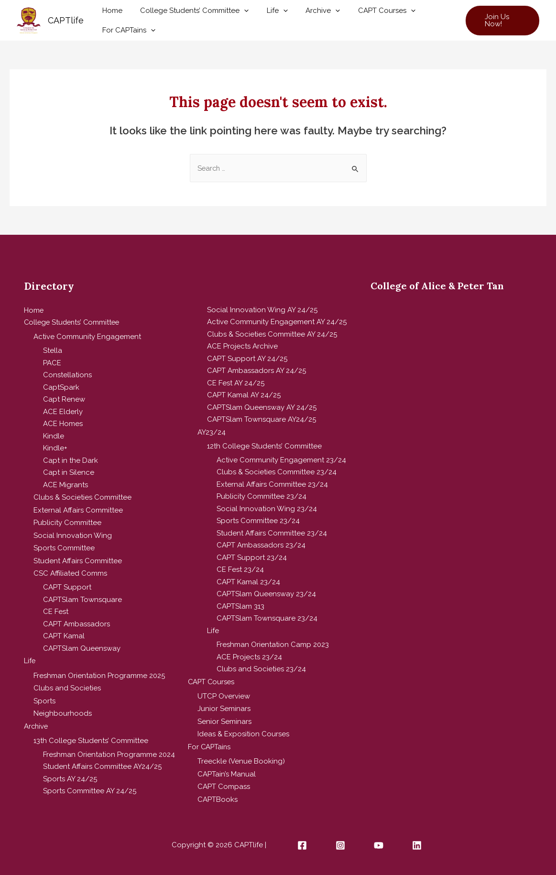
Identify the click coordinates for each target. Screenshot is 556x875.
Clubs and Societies (67, 682)
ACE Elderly (63, 410)
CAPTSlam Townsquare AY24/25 (261, 419)
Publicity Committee (67, 520)
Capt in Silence (68, 472)
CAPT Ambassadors (76, 620)
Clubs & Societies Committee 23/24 (277, 472)
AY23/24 (211, 431)
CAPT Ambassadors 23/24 (261, 545)
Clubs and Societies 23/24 (261, 669)
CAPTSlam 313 (240, 606)
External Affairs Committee (78, 508)
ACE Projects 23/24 (249, 656)
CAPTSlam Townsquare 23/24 (267, 618)
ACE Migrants (65, 484)
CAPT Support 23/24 (252, 557)
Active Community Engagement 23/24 (281, 459)
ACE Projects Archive (242, 346)
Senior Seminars (224, 719)
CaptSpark (61, 386)
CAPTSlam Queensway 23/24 (266, 594)
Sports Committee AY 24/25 (89, 783)
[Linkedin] (417, 841)
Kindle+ (55, 447)
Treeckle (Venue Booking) (241, 758)
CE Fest (55, 607)
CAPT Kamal (64, 632)
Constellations (67, 374)
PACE (52, 362)
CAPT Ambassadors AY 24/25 (256, 370)
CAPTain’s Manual (226, 770)
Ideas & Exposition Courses (243, 731)
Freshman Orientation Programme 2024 (109, 747)
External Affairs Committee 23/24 (272, 484)
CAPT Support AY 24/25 (247, 358)
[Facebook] (302, 841)
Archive (310, 14)
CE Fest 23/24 (240, 569)
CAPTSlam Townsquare (82, 595)
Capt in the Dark (70, 459)
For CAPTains (126, 26)
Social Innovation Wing (72, 532)
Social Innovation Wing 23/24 (267, 508)
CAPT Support (67, 583)
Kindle (53, 435)
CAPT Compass (223, 782)
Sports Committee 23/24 (258, 520)
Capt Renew (64, 398)
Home (110, 14)
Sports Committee (64, 545)
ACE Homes (63, 423)
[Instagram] (340, 841)
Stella (52, 350)
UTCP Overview (223, 694)
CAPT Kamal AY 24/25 (244, 395)
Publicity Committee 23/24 (261, 496)
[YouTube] (379, 841)
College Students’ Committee (189, 14)
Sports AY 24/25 (70, 771)
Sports (44, 694)
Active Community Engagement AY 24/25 (277, 321)
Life (268, 14)
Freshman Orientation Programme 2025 (99, 670)
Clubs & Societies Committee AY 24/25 (272, 334)
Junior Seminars (224, 707)
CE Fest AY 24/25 (235, 383)
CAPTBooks (217, 794)
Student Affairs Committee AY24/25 (102, 759)
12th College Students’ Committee (264, 445)
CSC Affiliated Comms (70, 569)
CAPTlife (66, 20)
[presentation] (238, 14)
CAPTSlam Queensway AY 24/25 (261, 407)
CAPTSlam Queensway (81, 644)
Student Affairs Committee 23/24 (272, 532)
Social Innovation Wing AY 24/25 (262, 310)
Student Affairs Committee (77, 557)
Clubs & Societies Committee (82, 496)
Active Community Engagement (87, 336)
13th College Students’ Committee (90, 733)
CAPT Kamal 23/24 (248, 581)
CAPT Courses (370, 14)
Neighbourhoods (62, 707)
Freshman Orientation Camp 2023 (273, 644)
